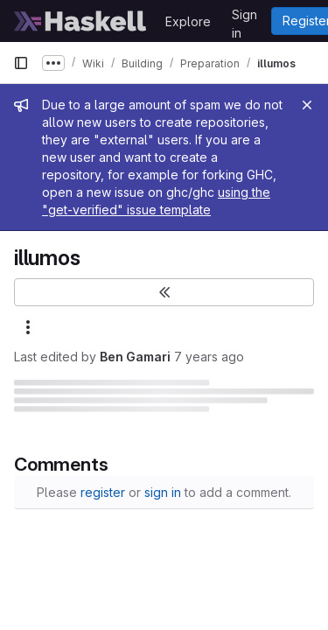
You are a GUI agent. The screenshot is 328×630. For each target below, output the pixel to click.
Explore (188, 21)
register (102, 492)
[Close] (307, 105)
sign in (162, 492)
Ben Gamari (135, 356)
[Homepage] (80, 21)
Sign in (244, 17)
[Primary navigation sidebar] (21, 63)
